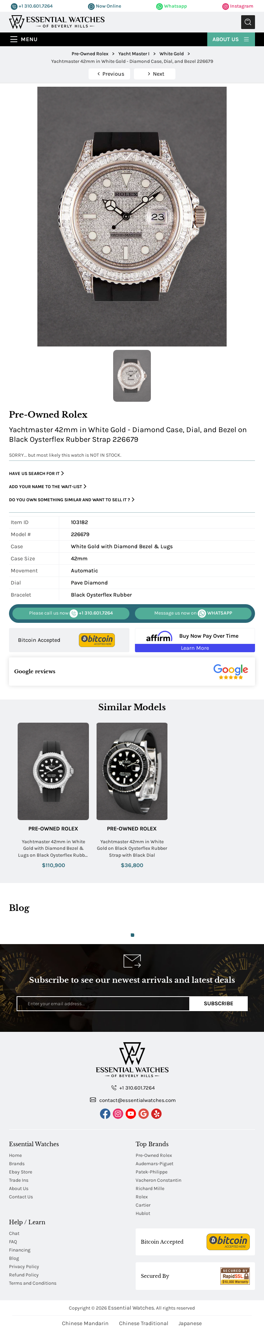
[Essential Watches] (56, 22)
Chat (14, 1233)
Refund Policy (24, 1275)
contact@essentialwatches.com (133, 1099)
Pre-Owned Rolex (53, 828)
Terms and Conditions (32, 1283)
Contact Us (21, 1197)
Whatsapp (171, 6)
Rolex (142, 1197)
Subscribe (218, 1003)
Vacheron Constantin (158, 1180)
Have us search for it (36, 473)
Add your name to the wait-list (48, 486)
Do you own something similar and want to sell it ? (72, 499)
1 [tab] (132, 935)
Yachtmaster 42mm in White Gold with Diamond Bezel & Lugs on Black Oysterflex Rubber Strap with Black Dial (53, 849)
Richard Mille (150, 1188)
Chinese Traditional (143, 1323)
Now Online (104, 6)
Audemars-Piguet (154, 1164)
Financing (19, 1250)
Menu (29, 39)
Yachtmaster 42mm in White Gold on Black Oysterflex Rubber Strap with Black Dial (132, 848)
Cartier (143, 1205)
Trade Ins (18, 1180)
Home (15, 1155)
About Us (231, 39)
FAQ (13, 1242)
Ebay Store (20, 1172)
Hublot (143, 1213)
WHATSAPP (193, 613)
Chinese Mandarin (85, 1323)
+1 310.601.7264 (32, 6)
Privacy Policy (24, 1267)
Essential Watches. (131, 1307)
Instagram (237, 6)
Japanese (190, 1323)
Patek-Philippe (151, 1172)
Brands (17, 1164)
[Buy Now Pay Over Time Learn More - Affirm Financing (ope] (195, 640)
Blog (14, 1258)
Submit (248, 22)
